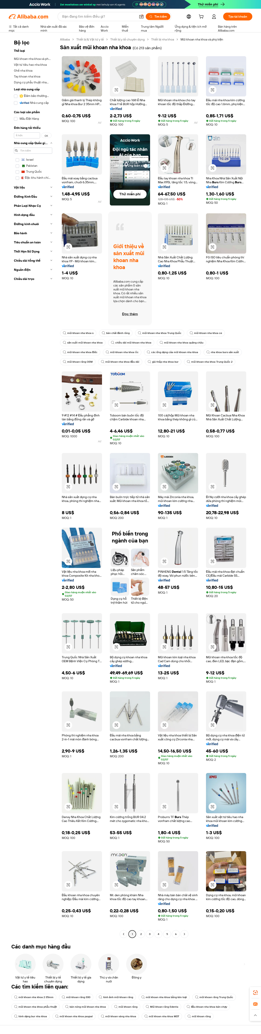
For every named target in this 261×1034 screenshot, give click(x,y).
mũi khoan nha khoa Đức (80, 352)
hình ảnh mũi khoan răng (116, 997)
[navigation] (33, 487)
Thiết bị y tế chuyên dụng (127, 39)
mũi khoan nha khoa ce (206, 333)
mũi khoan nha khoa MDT (161, 1016)
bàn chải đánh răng (116, 333)
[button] (141, 16)
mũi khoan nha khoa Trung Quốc (159, 333)
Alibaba (65, 39)
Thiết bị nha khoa (162, 39)
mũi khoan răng (125, 1007)
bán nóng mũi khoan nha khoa (85, 1007)
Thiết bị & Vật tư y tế (90, 39)
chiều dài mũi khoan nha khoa (131, 342)
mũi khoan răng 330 (76, 997)
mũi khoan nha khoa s (78, 333)
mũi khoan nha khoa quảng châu (181, 342)
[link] (255, 992)
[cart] (202, 17)
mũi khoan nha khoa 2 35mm (34, 997)
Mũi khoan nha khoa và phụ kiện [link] (202, 39)
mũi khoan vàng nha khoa (118, 1016)
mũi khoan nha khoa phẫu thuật (35, 1007)
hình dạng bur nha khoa (30, 1016)
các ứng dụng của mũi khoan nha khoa (172, 352)
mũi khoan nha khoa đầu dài (120, 362)
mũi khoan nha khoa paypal (74, 1016)
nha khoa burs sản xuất (222, 352)
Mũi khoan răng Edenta (162, 1007)
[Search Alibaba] (98, 16)
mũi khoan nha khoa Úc (122, 352)
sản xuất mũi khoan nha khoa (83, 342)
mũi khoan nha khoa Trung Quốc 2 (210, 362)
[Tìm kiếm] (158, 16)
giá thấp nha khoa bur (163, 362)
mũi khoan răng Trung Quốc (214, 997)
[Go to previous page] (123, 934)
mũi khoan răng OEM (78, 362)
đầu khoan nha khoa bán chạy (207, 1007)
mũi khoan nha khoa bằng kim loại (164, 997)
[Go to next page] (184, 934)
